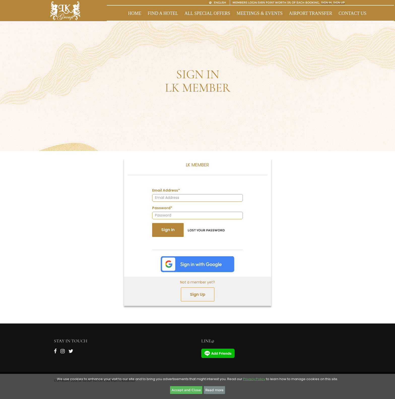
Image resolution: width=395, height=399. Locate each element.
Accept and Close (186, 390)
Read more (214, 390)
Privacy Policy (254, 379)
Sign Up (197, 294)
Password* (162, 207)
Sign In (168, 230)
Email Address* (166, 190)
